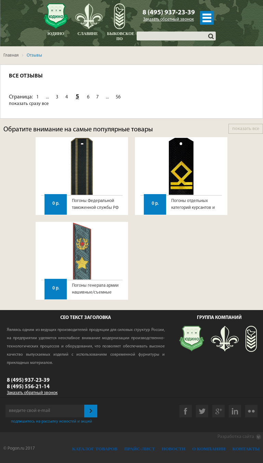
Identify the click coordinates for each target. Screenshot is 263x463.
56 (118, 97)
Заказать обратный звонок (168, 19)
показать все (245, 128)
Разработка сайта (239, 437)
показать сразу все (29, 103)
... (47, 97)
